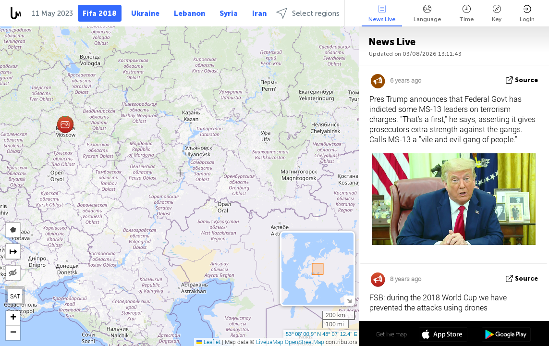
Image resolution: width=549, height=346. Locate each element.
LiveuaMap (269, 342)
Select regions (308, 13)
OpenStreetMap (304, 342)
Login (527, 14)
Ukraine (145, 13)
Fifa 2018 (100, 13)
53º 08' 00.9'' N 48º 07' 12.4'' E (321, 334)
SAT (15, 296)
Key (496, 14)
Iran (259, 13)
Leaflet (208, 342)
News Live (381, 14)
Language (427, 14)
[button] (65, 124)
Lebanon (189, 13)
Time (466, 14)
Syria (229, 13)
